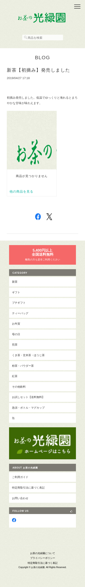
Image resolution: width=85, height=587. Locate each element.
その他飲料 (19, 386)
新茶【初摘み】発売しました (38, 70)
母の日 (16, 334)
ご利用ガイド (20, 477)
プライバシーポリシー (42, 558)
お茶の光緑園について (42, 553)
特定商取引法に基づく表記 (28, 487)
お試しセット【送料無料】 (28, 397)
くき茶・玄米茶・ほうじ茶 (28, 355)
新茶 (14, 281)
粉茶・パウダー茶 (23, 365)
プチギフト (19, 302)
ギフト (16, 292)
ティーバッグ (20, 313)
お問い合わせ (20, 498)
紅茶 (14, 376)
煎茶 (14, 344)
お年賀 (16, 323)
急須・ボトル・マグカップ (28, 407)
